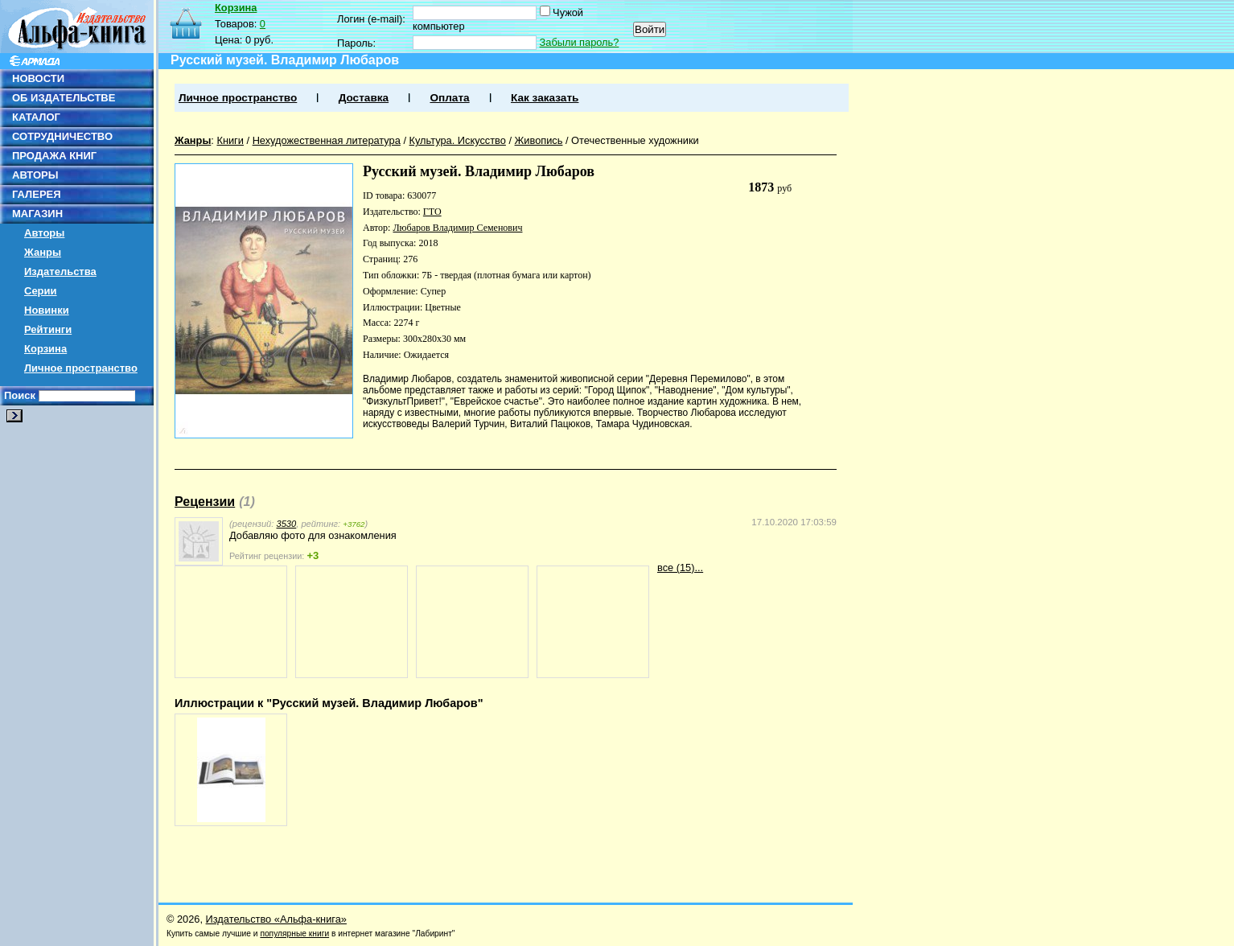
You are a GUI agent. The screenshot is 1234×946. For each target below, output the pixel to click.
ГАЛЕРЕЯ (36, 194)
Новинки (46, 310)
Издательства (60, 271)
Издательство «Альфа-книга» (276, 919)
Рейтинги (48, 329)
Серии (40, 291)
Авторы (44, 233)
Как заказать (544, 98)
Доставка (364, 98)
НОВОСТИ (38, 78)
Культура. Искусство (457, 140)
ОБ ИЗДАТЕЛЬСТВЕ (63, 98)
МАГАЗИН (37, 214)
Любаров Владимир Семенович (457, 227)
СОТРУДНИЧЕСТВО (62, 136)
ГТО (432, 211)
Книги (230, 140)
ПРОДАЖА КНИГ (54, 156)
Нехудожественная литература (327, 140)
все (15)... (680, 567)
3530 (286, 524)
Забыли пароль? (579, 42)
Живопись (539, 140)
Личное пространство (81, 368)
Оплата (449, 98)
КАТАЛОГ (36, 117)
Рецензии (205, 501)
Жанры (42, 252)
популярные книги (294, 933)
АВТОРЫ (35, 175)
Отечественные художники (635, 140)
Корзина (45, 349)
